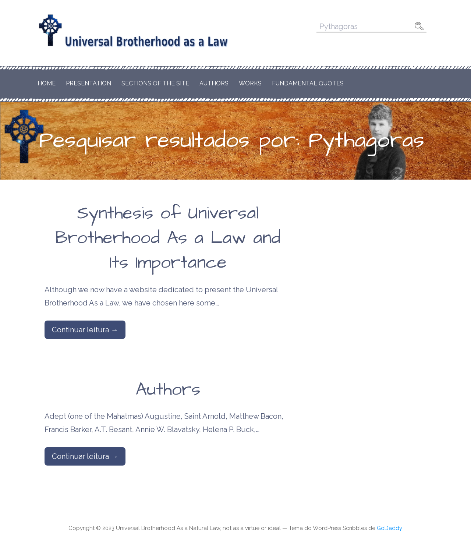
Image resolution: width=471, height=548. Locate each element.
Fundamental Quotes (308, 83)
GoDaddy (389, 528)
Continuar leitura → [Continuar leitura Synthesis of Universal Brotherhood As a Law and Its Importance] (85, 329)
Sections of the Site (155, 83)
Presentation (88, 83)
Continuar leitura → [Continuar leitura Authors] (85, 456)
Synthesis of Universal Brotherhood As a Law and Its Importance (168, 238)
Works (250, 83)
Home (47, 83)
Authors (214, 83)
